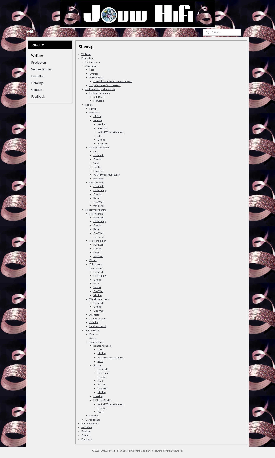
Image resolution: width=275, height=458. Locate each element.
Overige (93, 73)
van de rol (98, 178)
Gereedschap (92, 419)
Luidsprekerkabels (99, 147)
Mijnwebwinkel (175, 450)
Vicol (96, 162)
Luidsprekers (92, 61)
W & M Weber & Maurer (111, 131)
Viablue (102, 124)
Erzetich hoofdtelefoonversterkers (112, 81)
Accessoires (92, 330)
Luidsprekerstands (99, 93)
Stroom (97, 365)
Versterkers (96, 77)
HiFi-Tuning (99, 190)
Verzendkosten (89, 423)
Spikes (92, 337)
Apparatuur (91, 65)
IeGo (96, 283)
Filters (93, 260)
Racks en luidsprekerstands (100, 89)
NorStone (98, 100)
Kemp (96, 198)
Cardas (97, 166)
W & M (97, 287)
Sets (91, 69)
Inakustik (102, 128)
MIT (100, 135)
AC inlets (94, 314)
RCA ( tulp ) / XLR (102, 400)
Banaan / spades (102, 345)
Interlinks (94, 112)
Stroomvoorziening (95, 209)
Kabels (89, 104)
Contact (85, 435)
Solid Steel (99, 96)
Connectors (95, 267)
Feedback (86, 439)
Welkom (86, 54)
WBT (100, 361)
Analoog (97, 120)
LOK (100, 349)
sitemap (121, 450)
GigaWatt (98, 201)
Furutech (103, 143)
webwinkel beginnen (142, 450)
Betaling (85, 431)
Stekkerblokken (97, 240)
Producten (87, 58)
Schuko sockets (97, 318)
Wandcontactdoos (99, 299)
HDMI (92, 108)
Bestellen (86, 427)
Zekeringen (95, 264)
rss (128, 450)
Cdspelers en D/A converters (105, 85)
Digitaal (97, 116)
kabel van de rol (97, 326)
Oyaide (101, 139)
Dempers (94, 334)
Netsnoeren (96, 182)
